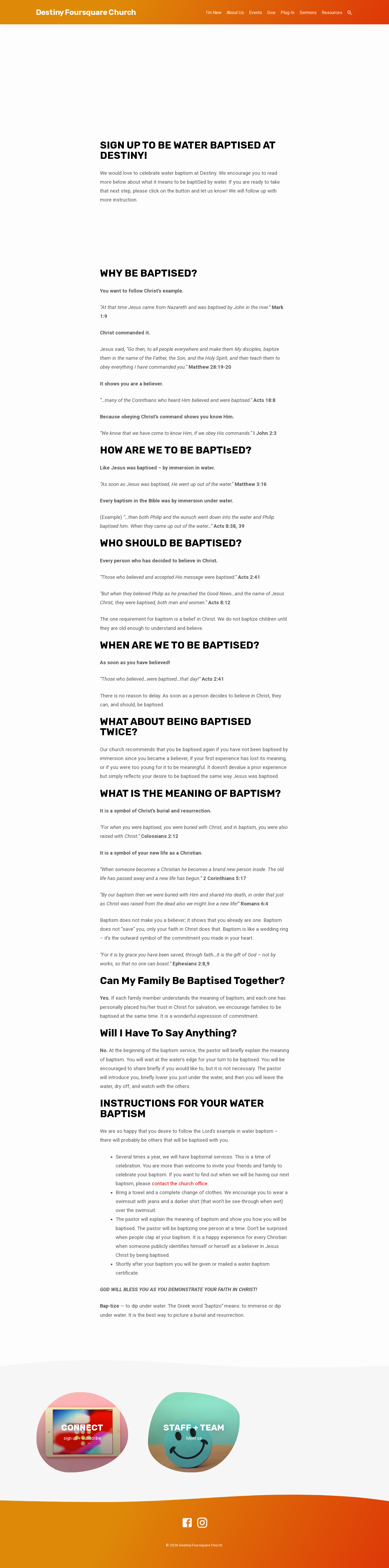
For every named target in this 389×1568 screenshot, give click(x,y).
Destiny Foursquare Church (86, 12)
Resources (332, 12)
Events (255, 12)
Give (271, 12)
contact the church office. (180, 1183)
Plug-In (287, 12)
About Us (235, 12)
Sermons (308, 12)
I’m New (214, 12)
